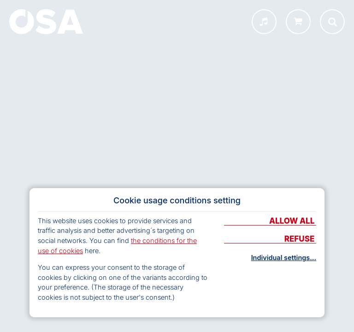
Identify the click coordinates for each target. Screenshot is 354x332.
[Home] (46, 21)
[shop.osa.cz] (298, 21)
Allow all (292, 221)
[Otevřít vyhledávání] (332, 21)
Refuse (300, 239)
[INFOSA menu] (264, 21)
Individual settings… (283, 257)
